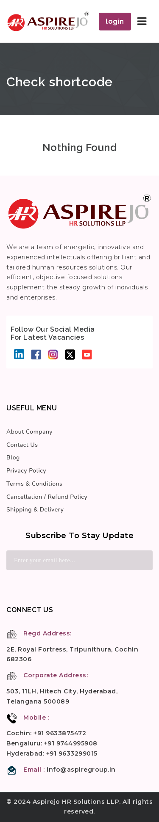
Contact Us (22, 445)
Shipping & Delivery (35, 510)
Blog (13, 458)
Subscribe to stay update (79, 535)
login (115, 21)
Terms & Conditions (34, 484)
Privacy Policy (26, 471)
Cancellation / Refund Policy (46, 497)
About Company (29, 432)
